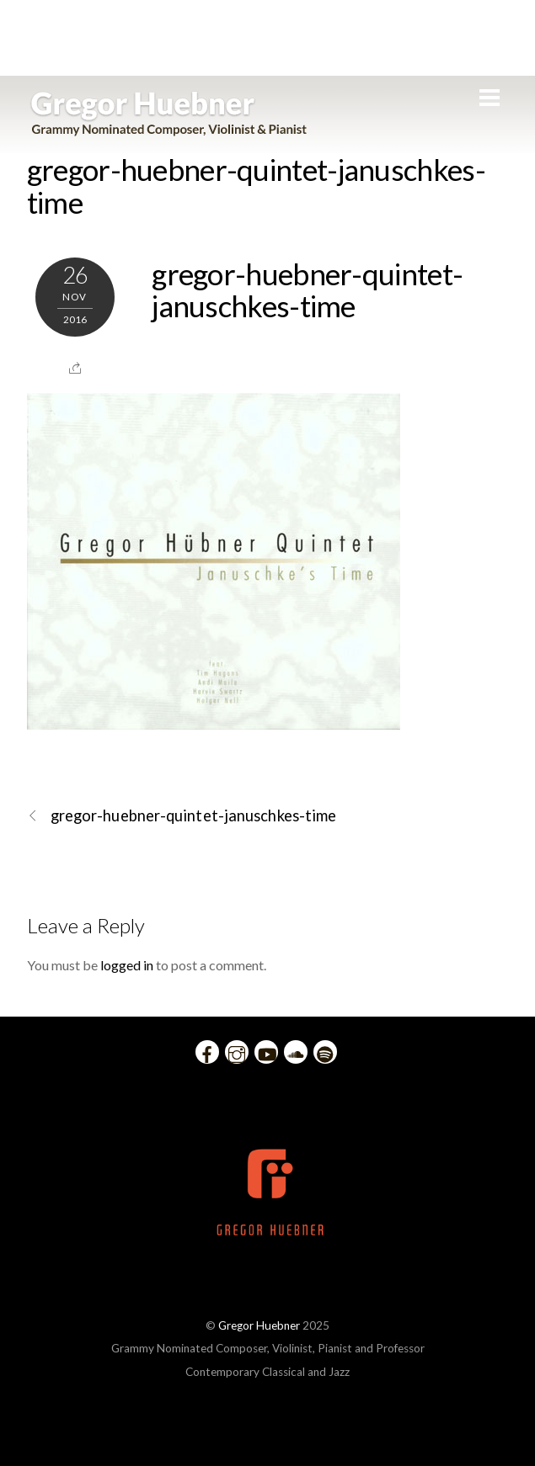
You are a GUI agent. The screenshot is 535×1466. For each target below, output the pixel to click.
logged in (126, 965)
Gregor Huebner (259, 1325)
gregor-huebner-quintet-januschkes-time (256, 185)
